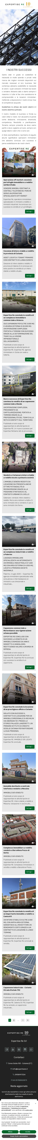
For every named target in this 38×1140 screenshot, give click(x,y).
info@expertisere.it (20, 1069)
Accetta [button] (27, 1132)
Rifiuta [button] (10, 1132)
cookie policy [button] (29, 1110)
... (18, 1020)
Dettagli (29, 211)
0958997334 (20, 1075)
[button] (35, 1103)
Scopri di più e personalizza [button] (19, 1136)
